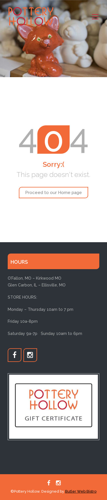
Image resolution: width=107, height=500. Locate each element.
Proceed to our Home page (53, 192)
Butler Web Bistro (80, 491)
